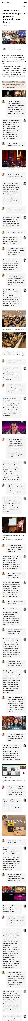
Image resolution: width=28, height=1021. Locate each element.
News (25, 6)
